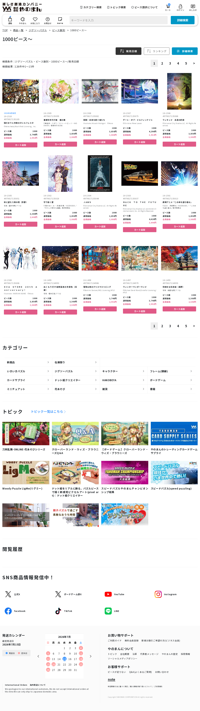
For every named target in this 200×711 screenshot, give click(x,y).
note (111, 679)
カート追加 (20, 144)
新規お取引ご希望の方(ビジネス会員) (161, 640)
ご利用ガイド (115, 640)
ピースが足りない (117, 671)
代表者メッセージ (149, 654)
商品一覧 (18, 30)
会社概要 (124, 654)
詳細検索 (182, 20)
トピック (112, 654)
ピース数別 (58, 30)
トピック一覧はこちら (47, 411)
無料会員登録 (131, 640)
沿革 (134, 654)
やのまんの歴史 (170, 654)
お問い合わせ (162, 671)
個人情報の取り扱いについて (141, 686)
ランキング (157, 51)
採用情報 (185, 654)
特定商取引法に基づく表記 (118, 686)
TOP (5, 30)
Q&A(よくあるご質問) (140, 671)
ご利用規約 (158, 686)
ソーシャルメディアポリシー (123, 658)
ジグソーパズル (38, 30)
